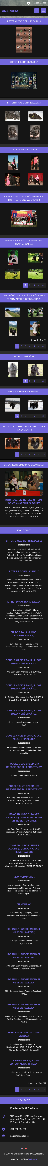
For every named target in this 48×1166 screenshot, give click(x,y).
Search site (36, 10)
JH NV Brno (24, 904)
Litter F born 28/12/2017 (24, 571)
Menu (43, 10)
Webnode (32, 1159)
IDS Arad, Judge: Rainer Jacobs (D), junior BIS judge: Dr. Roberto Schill (24, 817)
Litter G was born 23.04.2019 (24, 541)
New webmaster (24, 877)
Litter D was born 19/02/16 (24, 602)
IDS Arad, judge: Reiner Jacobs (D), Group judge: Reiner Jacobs (24, 848)
